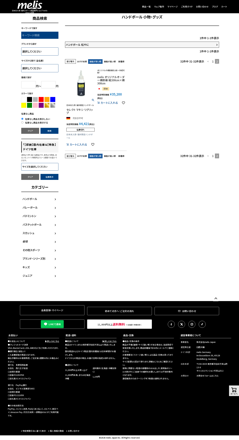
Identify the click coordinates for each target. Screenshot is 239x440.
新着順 (121, 61)
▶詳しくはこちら (52, 341)
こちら (157, 361)
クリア (30, 130)
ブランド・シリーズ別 (34, 258)
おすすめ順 (82, 61)
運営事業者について (191, 335)
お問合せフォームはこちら (207, 375)
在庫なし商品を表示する (34, 122)
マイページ (172, 6)
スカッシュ (28, 233)
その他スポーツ (31, 250)
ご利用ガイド (187, 6)
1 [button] (213, 61)
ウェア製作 (159, 6)
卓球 (25, 241)
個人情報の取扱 (57, 430)
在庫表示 (49, 176)
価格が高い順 (110, 61)
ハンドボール (30, 199)
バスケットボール (32, 224)
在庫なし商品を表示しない (35, 119)
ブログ (215, 6)
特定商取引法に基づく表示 (34, 430)
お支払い (13, 335)
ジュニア (27, 276)
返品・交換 (128, 335)
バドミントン (29, 216)
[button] (208, 61)
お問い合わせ (202, 6)
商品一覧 (146, 6)
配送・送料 (71, 335)
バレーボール (30, 207)
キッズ (26, 267)
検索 (49, 130)
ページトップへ (215, 298)
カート (224, 6)
